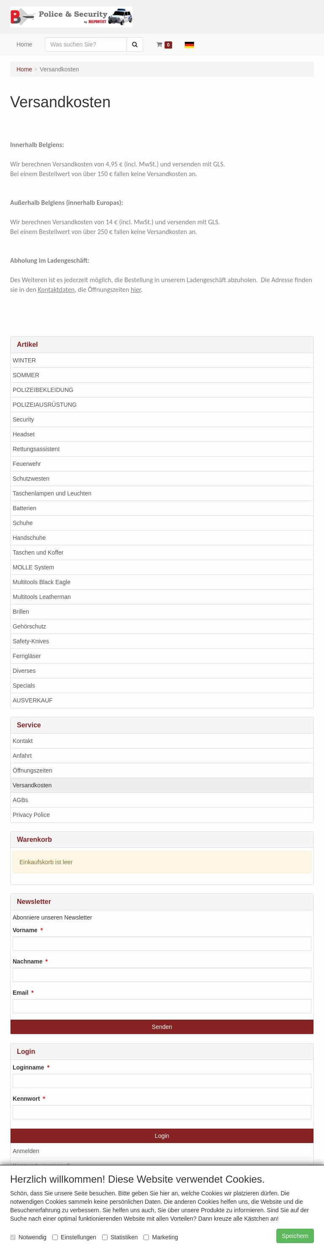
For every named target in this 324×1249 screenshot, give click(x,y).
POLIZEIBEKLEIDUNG (43, 389)
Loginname (28, 1067)
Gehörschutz (29, 626)
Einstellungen (74, 1237)
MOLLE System (33, 567)
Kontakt (22, 740)
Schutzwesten (31, 478)
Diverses (24, 670)
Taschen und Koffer (38, 552)
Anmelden (26, 1151)
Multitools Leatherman (42, 596)
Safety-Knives (31, 641)
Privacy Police (31, 814)
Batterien (24, 508)
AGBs (20, 800)
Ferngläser (27, 656)
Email (20, 992)
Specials (24, 685)
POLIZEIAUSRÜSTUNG (45, 404)
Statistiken (120, 1237)
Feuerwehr (27, 463)
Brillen (21, 611)
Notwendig (28, 1237)
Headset (24, 434)
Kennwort (26, 1098)
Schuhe (22, 523)
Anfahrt (22, 755)
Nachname (28, 961)
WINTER (24, 360)
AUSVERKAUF (33, 700)
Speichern (295, 1236)
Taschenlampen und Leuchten (52, 493)
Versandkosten (32, 785)
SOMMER (26, 375)
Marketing (160, 1237)
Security (23, 419)
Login (162, 1135)
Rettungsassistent (36, 449)
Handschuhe (29, 537)
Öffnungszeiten (32, 770)
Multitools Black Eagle (41, 582)
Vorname (25, 930)
